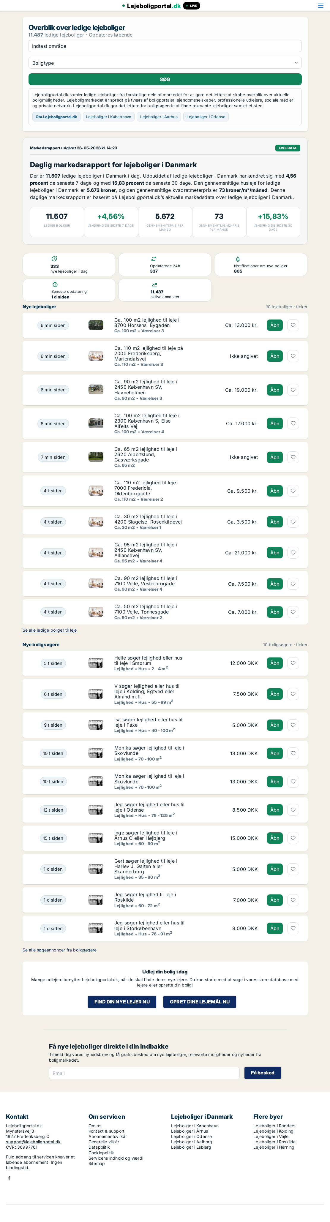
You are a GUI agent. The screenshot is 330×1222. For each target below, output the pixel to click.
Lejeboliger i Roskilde (274, 1141)
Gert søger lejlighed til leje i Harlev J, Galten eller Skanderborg (145, 866)
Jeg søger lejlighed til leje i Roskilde (145, 897)
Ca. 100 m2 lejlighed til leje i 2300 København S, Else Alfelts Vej (146, 420)
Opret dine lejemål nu (200, 1002)
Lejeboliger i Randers (274, 1125)
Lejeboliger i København (109, 116)
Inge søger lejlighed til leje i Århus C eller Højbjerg (145, 835)
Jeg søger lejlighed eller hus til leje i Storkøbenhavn (149, 925)
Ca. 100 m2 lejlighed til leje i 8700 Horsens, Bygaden (146, 322)
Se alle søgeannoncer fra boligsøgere (60, 949)
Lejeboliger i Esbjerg (191, 1147)
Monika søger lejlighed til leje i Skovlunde (149, 750)
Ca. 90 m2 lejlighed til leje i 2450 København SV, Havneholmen (145, 387)
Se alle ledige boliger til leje (50, 630)
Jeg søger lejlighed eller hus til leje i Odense (149, 807)
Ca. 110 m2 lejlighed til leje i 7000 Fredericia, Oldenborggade (146, 488)
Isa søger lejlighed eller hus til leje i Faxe (148, 722)
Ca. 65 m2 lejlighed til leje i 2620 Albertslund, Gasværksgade (145, 454)
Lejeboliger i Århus (189, 1131)
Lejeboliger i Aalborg (191, 1141)
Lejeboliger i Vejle (270, 1136)
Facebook (9, 1178)
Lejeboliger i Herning (273, 1147)
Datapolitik (99, 1147)
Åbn (275, 325)
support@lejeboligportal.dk (33, 1141)
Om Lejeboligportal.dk (56, 116)
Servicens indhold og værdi (116, 1158)
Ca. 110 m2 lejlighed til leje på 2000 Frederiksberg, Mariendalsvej (148, 353)
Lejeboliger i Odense (206, 116)
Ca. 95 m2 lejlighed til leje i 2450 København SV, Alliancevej (145, 550)
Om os (95, 1125)
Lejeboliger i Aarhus (159, 116)
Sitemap (97, 1163)
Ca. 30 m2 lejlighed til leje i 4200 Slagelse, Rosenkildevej (148, 519)
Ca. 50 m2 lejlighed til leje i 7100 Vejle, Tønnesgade (145, 609)
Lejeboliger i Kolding (273, 1131)
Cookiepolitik (101, 1152)
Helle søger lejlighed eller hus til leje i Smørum (148, 660)
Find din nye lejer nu (122, 1002)
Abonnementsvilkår (108, 1136)
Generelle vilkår (104, 1141)
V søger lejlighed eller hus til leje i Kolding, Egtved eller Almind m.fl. (146, 691)
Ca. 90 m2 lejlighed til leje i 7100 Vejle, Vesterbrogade (145, 581)
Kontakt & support (106, 1131)
